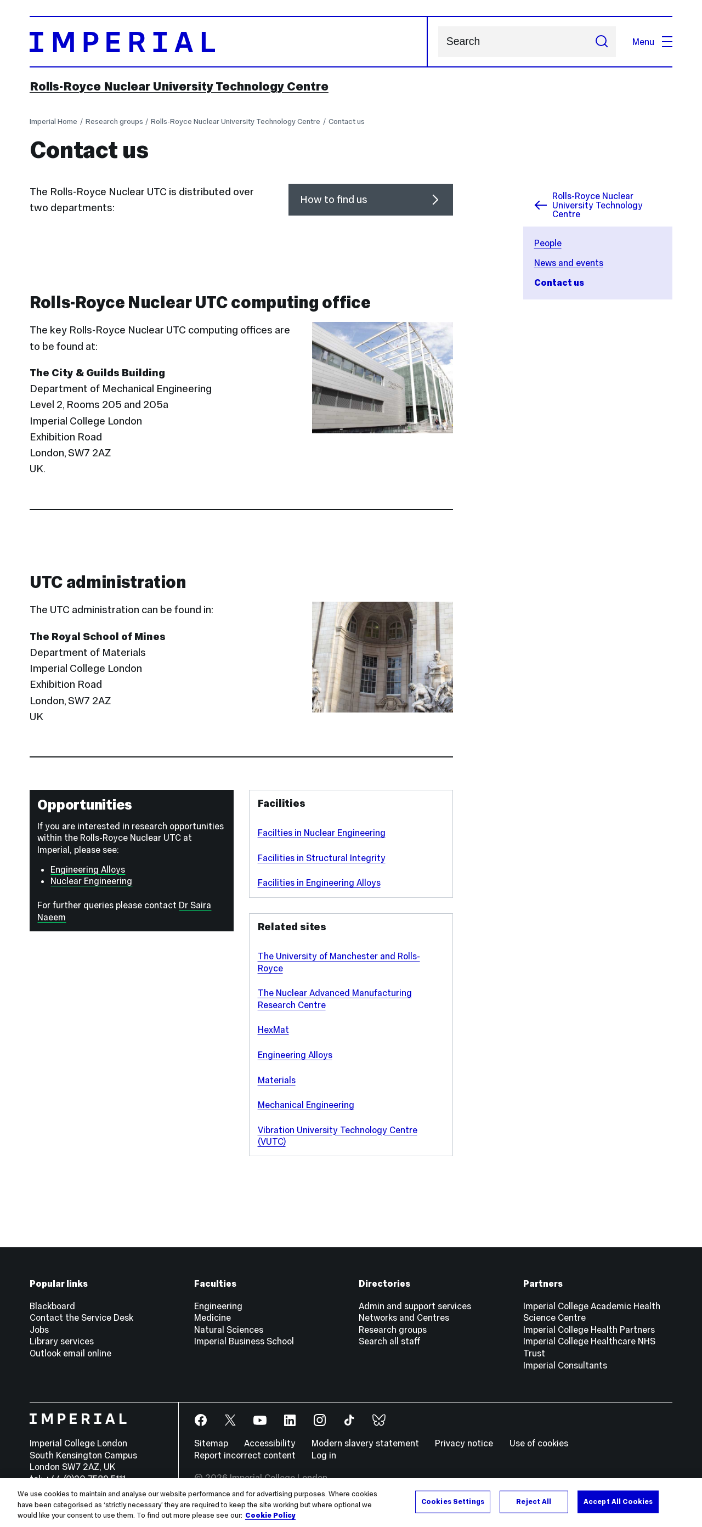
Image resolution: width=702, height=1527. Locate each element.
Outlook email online (70, 1353)
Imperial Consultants (565, 1365)
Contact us (347, 121)
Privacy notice (464, 1443)
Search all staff (390, 1341)
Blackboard (52, 1305)
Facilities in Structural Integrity (322, 857)
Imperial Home (53, 121)
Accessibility (270, 1443)
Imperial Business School (244, 1341)
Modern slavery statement (365, 1443)
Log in (324, 1455)
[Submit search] (601, 41)
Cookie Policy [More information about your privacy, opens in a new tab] (270, 1515)
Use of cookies (538, 1443)
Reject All (533, 1501)
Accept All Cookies (618, 1501)
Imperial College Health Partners (589, 1329)
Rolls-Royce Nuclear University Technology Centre (179, 86)
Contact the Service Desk (81, 1317)
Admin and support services (415, 1305)
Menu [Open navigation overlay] (652, 41)
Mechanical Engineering (306, 1104)
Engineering (218, 1305)
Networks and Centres (404, 1317)
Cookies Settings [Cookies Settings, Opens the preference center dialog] (452, 1501)
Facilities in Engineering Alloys (319, 882)
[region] (351, 1502)
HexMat (273, 1029)
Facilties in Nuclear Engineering (322, 832)
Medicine (212, 1317)
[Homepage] (229, 41)
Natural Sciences (228, 1329)
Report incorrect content (245, 1455)
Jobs (39, 1329)
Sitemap (211, 1443)
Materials (277, 1079)
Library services (62, 1341)
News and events (568, 262)
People (548, 242)
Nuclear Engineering (91, 880)
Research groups (114, 121)
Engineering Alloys (87, 869)
